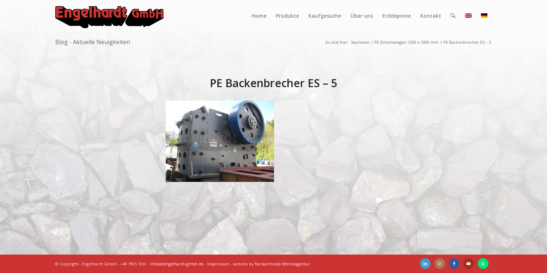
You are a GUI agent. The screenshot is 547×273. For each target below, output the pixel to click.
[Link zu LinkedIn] (425, 263)
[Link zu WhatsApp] (483, 263)
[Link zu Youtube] (468, 263)
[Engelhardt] (109, 16)
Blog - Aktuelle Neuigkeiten (92, 42)
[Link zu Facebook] (454, 263)
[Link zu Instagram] (439, 263)
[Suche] (453, 16)
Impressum (218, 263)
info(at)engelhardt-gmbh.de (177, 263)
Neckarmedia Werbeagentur (282, 263)
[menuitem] (259, 16)
